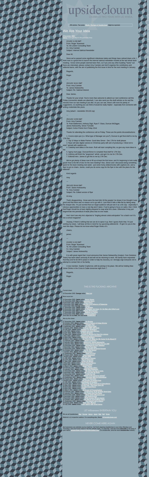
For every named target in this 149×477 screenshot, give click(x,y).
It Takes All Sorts (87, 332)
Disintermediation (90, 314)
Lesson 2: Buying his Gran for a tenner (95, 334)
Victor (108, 414)
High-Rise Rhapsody (91, 369)
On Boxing (89, 307)
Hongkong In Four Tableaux (94, 345)
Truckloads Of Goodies (89, 382)
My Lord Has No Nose (92, 372)
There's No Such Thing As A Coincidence (96, 383)
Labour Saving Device (88, 363)
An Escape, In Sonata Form (91, 380)
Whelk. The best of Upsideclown (96, 25)
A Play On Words (87, 361)
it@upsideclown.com (109, 417)
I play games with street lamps (91, 404)
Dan (80, 414)
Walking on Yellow (91, 312)
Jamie (96, 414)
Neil (103, 414)
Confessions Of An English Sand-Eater (98, 391)
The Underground (91, 396)
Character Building (88, 337)
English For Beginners (89, 329)
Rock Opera (88, 303)
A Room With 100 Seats (91, 328)
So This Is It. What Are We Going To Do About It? (99, 339)
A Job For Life (90, 374)
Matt (100, 414)
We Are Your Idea (90, 347)
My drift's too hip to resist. (94, 371)
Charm (87, 306)
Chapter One (90, 325)
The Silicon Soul (90, 326)
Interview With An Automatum (96, 377)
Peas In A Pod (90, 353)
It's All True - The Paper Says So (93, 385)
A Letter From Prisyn (89, 387)
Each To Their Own (89, 379)
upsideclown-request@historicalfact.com (85, 430)
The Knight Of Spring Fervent (95, 348)
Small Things (87, 366)
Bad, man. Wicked (89, 403)
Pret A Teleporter (88, 360)
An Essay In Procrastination (92, 390)
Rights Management (91, 310)
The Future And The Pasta (93, 393)
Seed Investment (89, 355)
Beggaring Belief (86, 364)
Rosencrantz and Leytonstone (91, 336)
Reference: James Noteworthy (94, 342)
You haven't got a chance (94, 401)
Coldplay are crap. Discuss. (90, 331)
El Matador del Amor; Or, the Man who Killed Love (102, 309)
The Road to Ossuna (88, 358)
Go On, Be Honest (90, 350)
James (65, 38)
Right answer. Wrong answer (95, 398)
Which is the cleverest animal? (94, 376)
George (84, 414)
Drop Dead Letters (91, 368)
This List (89, 293)
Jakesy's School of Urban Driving (95, 323)
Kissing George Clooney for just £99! (97, 344)
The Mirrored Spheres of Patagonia (95, 304)
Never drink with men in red (94, 395)
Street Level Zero (90, 340)
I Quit (83, 388)
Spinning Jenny (89, 301)
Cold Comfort (87, 352)
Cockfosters (92, 315)
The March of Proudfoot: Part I (94, 399)
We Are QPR (86, 356)
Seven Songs (89, 299)
